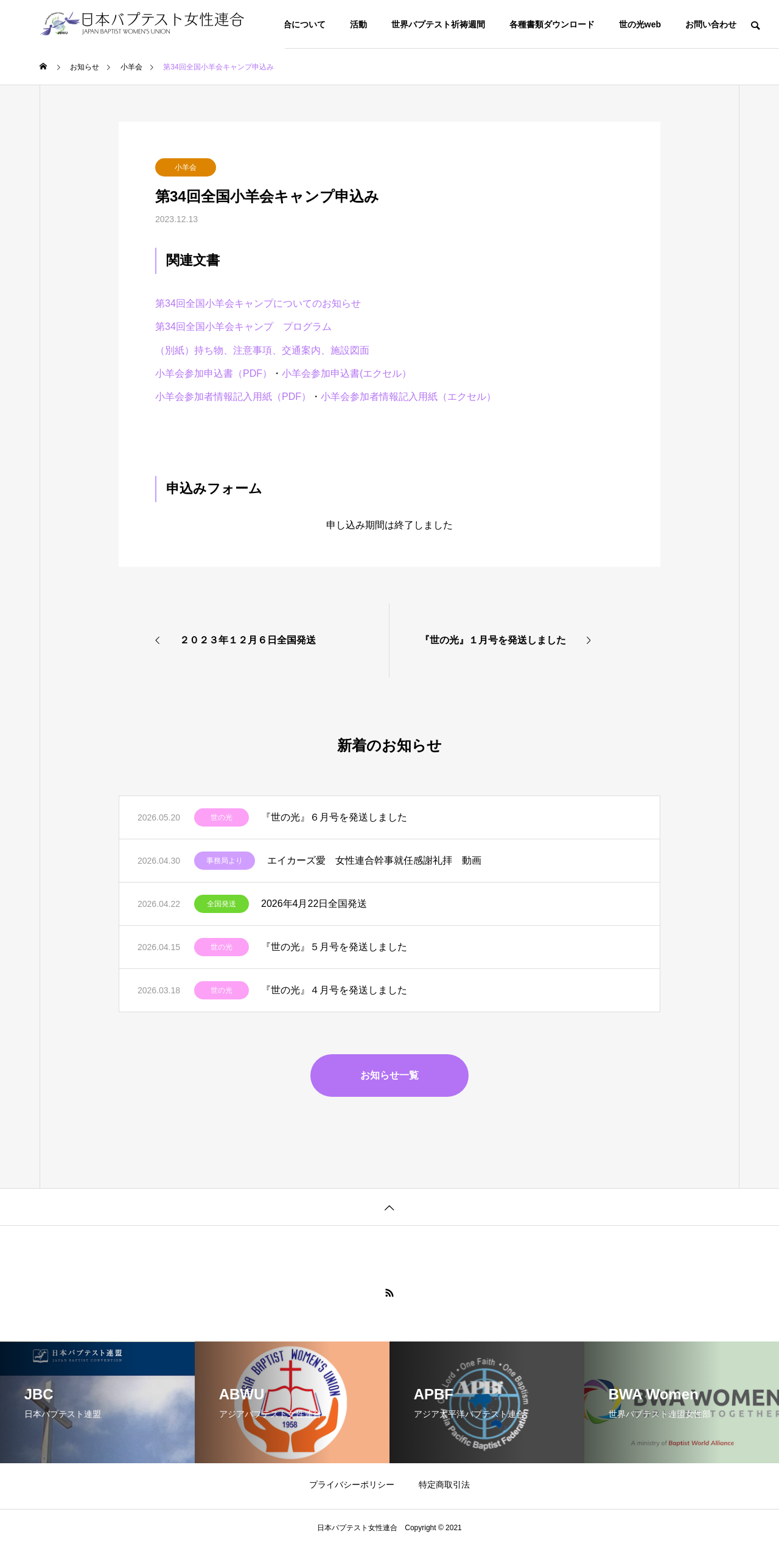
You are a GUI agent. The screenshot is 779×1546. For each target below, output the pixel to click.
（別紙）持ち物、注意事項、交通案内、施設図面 (262, 350)
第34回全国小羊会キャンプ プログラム (243, 326)
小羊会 (186, 167)
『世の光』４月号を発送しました (334, 990)
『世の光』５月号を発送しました (334, 947)
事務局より (224, 860)
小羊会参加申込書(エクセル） (346, 373)
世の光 (221, 817)
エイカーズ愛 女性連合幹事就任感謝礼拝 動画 (374, 860)
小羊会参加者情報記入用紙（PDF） (233, 396)
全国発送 (221, 904)
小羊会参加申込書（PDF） (213, 373)
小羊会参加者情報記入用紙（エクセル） (408, 396)
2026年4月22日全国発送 (314, 903)
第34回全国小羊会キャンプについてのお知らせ (258, 303)
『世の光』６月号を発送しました (334, 817)
